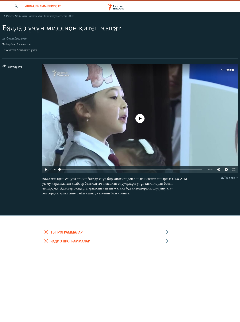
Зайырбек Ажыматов (16, 44)
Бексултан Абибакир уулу (19, 50)
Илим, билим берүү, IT (43, 6)
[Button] (12, 67)
